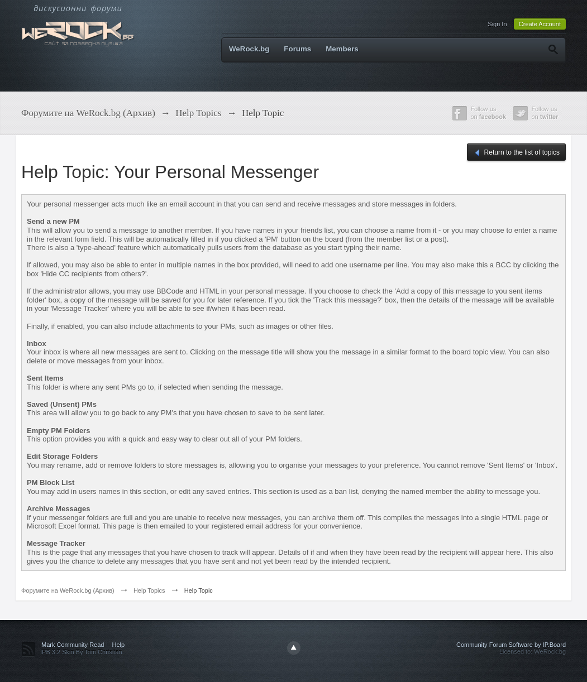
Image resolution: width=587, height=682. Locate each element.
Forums (297, 49)
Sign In (497, 24)
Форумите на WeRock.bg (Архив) (67, 590)
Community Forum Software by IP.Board (511, 644)
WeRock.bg (249, 49)
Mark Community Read (72, 644)
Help (118, 644)
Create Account (540, 24)
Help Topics (149, 590)
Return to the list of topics (516, 152)
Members (342, 49)
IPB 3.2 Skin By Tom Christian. (82, 652)
